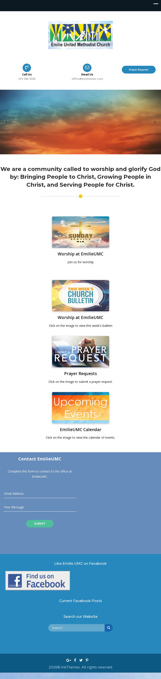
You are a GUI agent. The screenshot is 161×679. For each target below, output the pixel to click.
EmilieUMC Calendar (80, 429)
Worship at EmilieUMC (80, 254)
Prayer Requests (80, 373)
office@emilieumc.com (87, 79)
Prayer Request (138, 69)
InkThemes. (71, 667)
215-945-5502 (27, 79)
